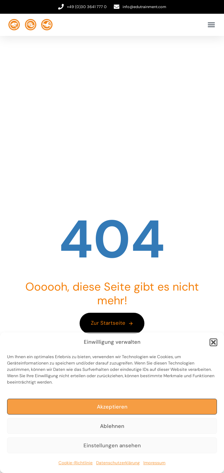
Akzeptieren (112, 406)
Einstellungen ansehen (112, 445)
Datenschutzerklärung (118, 463)
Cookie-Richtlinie (75, 463)
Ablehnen (112, 426)
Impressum (154, 463)
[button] (213, 342)
